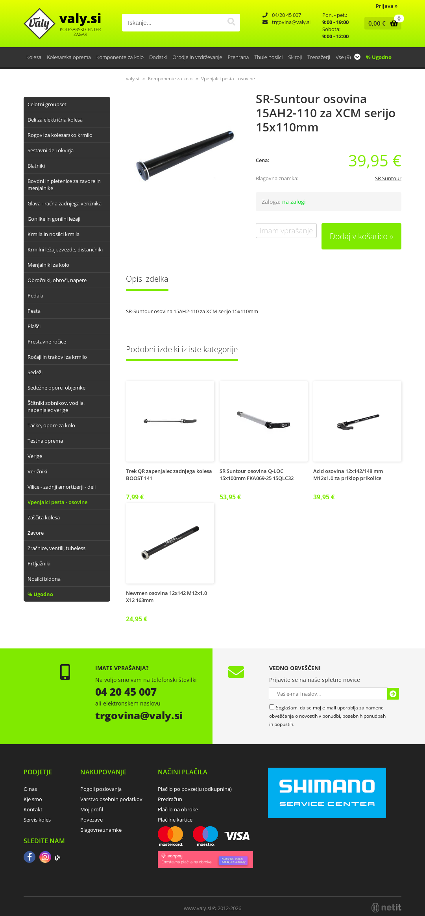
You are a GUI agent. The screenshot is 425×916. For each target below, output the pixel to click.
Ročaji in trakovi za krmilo (57, 356)
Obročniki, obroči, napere (57, 280)
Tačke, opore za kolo (51, 425)
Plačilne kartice (175, 819)
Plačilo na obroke (178, 809)
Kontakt (33, 809)
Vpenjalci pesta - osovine (57, 502)
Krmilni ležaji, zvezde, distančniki (65, 249)
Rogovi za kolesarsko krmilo (60, 135)
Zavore (36, 532)
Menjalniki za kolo (48, 264)
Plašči (34, 326)
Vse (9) (348, 57)
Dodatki (158, 57)
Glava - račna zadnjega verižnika (65, 203)
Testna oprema (45, 440)
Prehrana (238, 57)
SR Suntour (388, 178)
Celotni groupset (47, 104)
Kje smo (33, 799)
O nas (30, 788)
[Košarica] (381, 23)
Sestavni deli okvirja (51, 150)
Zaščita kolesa (44, 517)
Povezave (91, 819)
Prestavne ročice (47, 341)
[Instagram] (45, 857)
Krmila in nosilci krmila (53, 234)
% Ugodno (379, 57)
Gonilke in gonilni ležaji (54, 218)
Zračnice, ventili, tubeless (56, 548)
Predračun (170, 799)
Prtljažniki (39, 563)
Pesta (34, 310)
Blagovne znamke (101, 829)
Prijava (386, 5)
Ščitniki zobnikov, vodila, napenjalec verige (56, 406)
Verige (35, 456)
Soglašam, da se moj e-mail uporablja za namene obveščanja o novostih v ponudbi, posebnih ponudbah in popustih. (327, 716)
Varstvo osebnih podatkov (111, 799)
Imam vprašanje (286, 230)
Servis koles (37, 819)
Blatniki (36, 165)
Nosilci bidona (44, 578)
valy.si (132, 78)
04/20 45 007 (286, 14)
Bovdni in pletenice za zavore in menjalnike (64, 184)
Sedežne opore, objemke (56, 387)
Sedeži (35, 372)
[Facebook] (29, 857)
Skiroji (295, 57)
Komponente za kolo (120, 57)
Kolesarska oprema (69, 57)
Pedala (35, 295)
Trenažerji (318, 57)
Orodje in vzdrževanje (197, 57)
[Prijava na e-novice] (393, 694)
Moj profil (91, 809)
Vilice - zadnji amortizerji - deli (62, 486)
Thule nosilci (268, 57)
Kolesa (33, 57)
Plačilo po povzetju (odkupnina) (195, 788)
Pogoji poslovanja (101, 788)
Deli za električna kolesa (55, 119)
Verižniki (37, 471)
